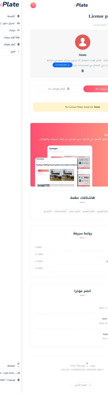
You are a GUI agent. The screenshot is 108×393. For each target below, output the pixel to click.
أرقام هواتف (89, 254)
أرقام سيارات (89, 247)
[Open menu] (4, 5)
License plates (71, 25)
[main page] (52, 5)
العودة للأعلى (54, 385)
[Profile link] (96, 306)
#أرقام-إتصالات (32, 211)
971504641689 (34, 65)
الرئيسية (102, 25)
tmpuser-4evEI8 (82, 334)
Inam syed (84, 303)
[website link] (54, 71)
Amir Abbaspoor (81, 319)
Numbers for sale (88, 25)
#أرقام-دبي (88, 211)
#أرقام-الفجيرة (60, 211)
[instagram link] (54, 377)
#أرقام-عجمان (46, 211)
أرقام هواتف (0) (30, 89)
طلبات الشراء (89, 268)
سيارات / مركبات (87, 261)
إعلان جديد (97, 384)
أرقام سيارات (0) (77, 89)
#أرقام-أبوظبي (74, 211)
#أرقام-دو (19, 211)
